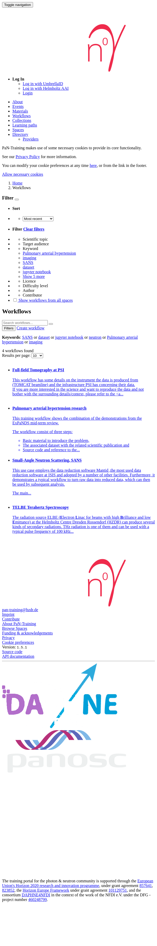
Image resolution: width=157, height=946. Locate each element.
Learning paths (24, 125)
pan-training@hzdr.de (20, 610)
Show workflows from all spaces (42, 300)
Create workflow (30, 328)
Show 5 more (34, 276)
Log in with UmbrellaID (43, 84)
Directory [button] (20, 134)
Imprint (8, 614)
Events (18, 106)
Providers (30, 139)
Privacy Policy (27, 156)
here (93, 165)
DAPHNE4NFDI (36, 895)
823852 (8, 890)
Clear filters (33, 229)
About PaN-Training (19, 624)
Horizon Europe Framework (46, 890)
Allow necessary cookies (22, 174)
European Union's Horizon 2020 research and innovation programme (77, 883)
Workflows (21, 116)
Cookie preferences (18, 642)
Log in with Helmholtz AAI (46, 88)
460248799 (37, 899)
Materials (20, 111)
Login (28, 93)
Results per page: (17, 355)
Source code (12, 651)
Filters (8, 328)
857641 (145, 885)
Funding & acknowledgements (27, 633)
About (17, 102)
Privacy (8, 637)
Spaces (18, 130)
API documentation (18, 656)
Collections (21, 120)
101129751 (117, 890)
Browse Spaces (14, 628)
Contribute (11, 619)
